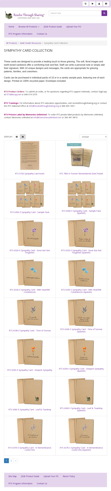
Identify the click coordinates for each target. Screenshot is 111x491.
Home (11, 26)
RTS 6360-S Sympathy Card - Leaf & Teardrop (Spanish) (81, 409)
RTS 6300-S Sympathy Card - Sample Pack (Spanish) (81, 212)
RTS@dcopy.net (13, 94)
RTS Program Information (20, 33)
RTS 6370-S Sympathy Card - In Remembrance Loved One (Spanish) (81, 449)
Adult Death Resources (30, 43)
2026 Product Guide (53, 26)
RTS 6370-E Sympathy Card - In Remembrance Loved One (29, 449)
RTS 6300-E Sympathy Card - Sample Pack (29, 212)
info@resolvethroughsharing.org (44, 106)
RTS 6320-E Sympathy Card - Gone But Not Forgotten (30, 251)
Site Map (12, 476)
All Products (11, 43)
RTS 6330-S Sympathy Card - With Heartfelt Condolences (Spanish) (81, 291)
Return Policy (69, 476)
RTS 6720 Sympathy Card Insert (29, 173)
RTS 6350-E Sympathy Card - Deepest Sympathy (29, 370)
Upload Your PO (73, 26)
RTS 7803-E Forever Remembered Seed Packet (81, 173)
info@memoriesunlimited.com (47, 117)
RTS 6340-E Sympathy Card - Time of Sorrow (30, 330)
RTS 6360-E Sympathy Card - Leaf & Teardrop (29, 409)
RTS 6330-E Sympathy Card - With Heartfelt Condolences (30, 291)
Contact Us (42, 33)
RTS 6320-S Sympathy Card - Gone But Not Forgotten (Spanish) (81, 251)
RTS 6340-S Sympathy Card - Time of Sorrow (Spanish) (81, 330)
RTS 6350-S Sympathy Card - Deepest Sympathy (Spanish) (81, 370)
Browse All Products (28, 26)
